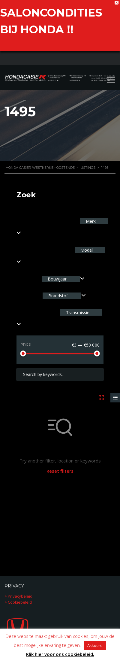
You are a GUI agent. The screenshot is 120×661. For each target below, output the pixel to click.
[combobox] (63, 279)
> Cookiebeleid (18, 602)
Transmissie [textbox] (77, 312)
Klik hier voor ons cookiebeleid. (60, 654)
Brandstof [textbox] (58, 296)
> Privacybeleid (18, 596)
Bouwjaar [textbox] (57, 279)
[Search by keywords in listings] (60, 374)
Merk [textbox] (90, 221)
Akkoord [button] (95, 645)
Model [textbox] (86, 250)
